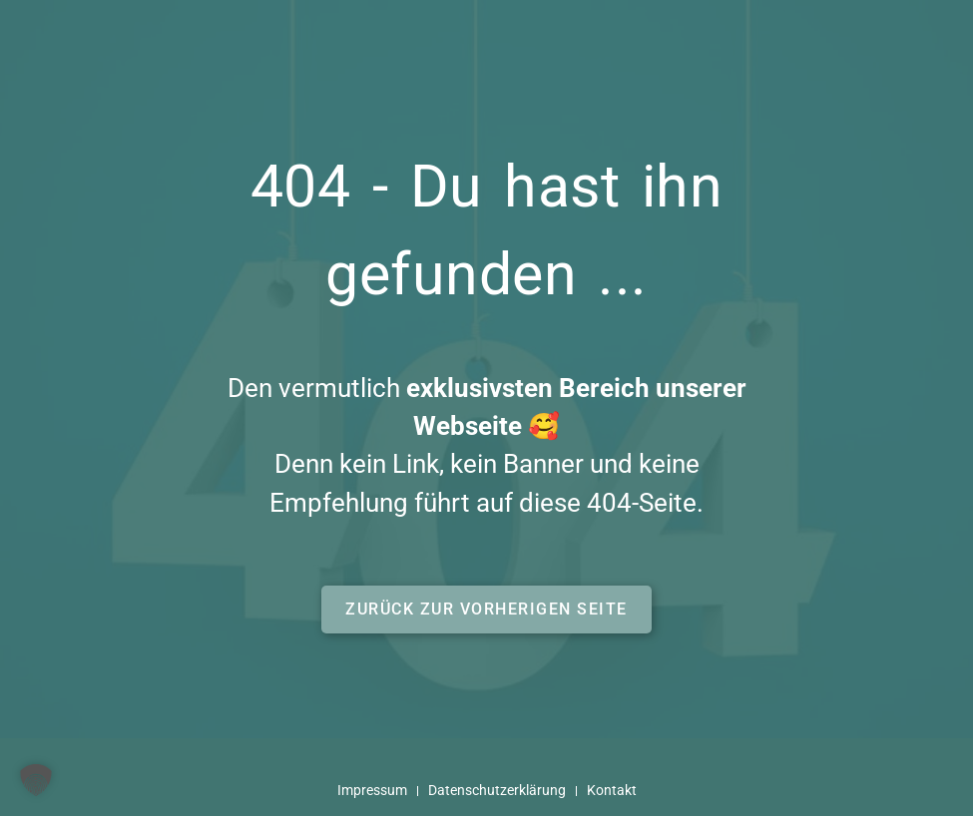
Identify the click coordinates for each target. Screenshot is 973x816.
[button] (486, 609)
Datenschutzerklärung (497, 790)
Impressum (372, 790)
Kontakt (612, 790)
